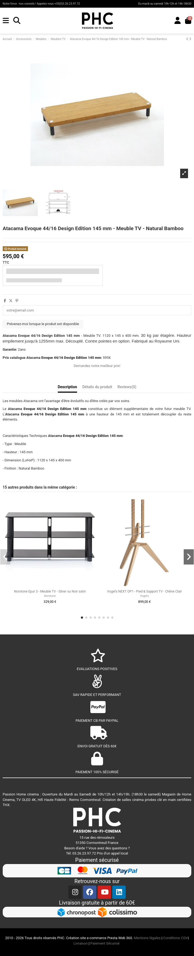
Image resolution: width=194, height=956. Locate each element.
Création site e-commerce (86, 938)
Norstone (50, 596)
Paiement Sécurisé (105, 943)
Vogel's (144, 596)
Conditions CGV (175, 938)
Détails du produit (97, 387)
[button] (82, 617)
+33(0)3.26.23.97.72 (67, 3)
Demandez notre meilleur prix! (97, 366)
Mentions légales (147, 938)
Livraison (81, 943)
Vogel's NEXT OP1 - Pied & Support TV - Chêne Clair (144, 591)
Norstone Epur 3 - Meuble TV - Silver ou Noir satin (50, 591)
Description (67, 387)
